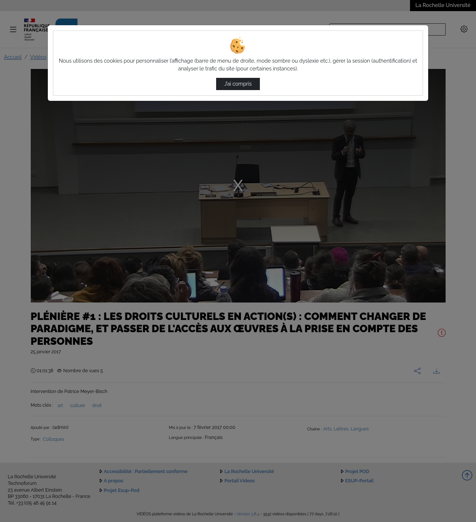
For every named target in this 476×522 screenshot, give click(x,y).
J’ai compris (238, 84)
